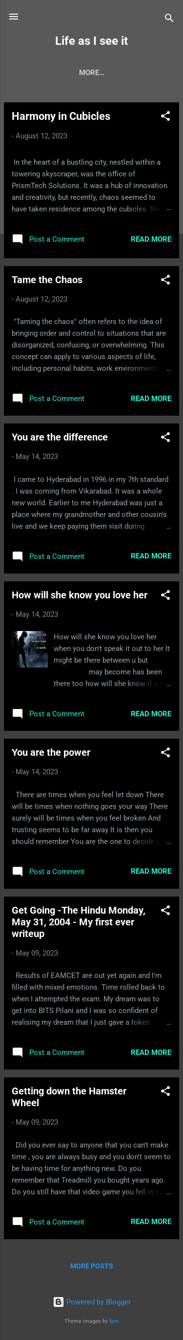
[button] (165, 117)
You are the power (51, 752)
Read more (151, 239)
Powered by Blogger (92, 1302)
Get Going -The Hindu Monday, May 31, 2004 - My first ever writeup (78, 921)
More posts (91, 1266)
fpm (114, 1321)
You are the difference (60, 437)
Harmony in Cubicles (61, 116)
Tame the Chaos (47, 280)
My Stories (56, 72)
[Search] (169, 20)
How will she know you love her (79, 595)
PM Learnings (121, 72)
